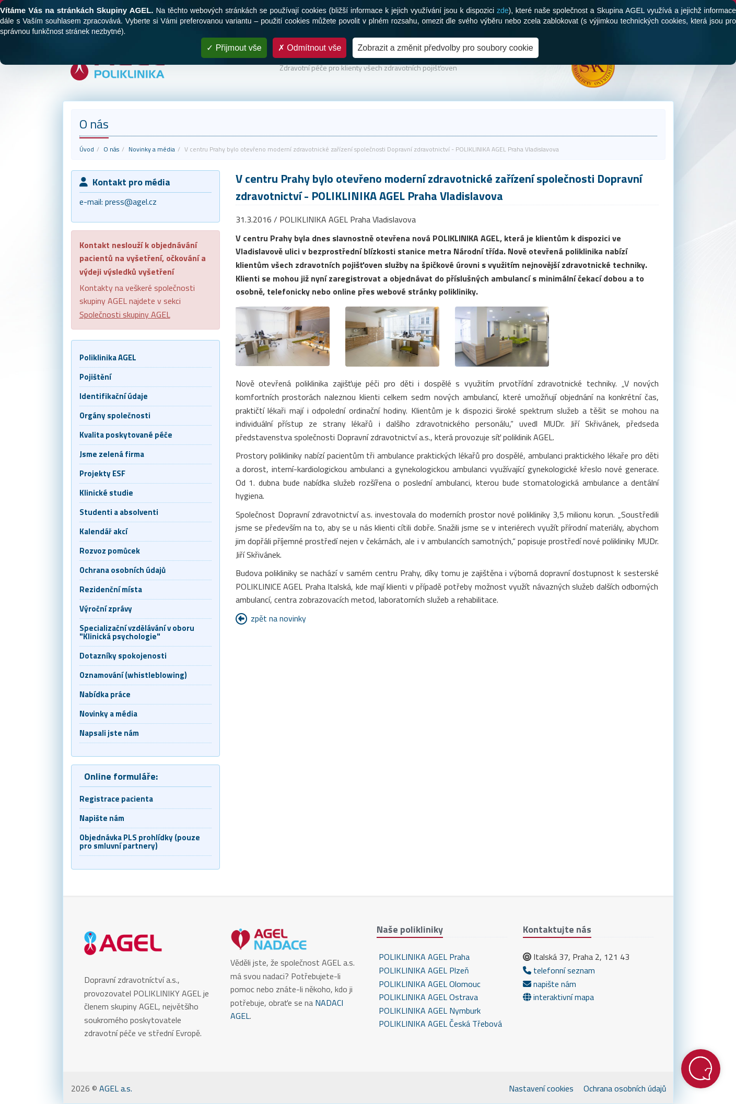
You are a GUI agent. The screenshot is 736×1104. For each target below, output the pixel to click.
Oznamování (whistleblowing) (133, 675)
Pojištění (95, 377)
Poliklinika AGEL (107, 357)
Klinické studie (106, 493)
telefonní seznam (559, 970)
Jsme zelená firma (111, 454)
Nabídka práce (105, 694)
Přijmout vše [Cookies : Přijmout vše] (233, 47)
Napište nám (101, 818)
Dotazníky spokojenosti (123, 656)
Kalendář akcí (103, 531)
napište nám (549, 984)
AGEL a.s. (115, 1088)
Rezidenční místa (110, 589)
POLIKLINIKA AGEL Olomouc (429, 984)
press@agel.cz (131, 201)
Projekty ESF (102, 473)
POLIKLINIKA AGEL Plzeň (423, 970)
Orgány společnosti (114, 415)
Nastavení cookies (541, 1088)
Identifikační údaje (113, 396)
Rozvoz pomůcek (109, 551)
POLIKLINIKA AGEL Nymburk (429, 1010)
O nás (111, 149)
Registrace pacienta (116, 799)
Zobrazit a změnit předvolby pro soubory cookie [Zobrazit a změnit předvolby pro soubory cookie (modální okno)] (445, 47)
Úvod (86, 149)
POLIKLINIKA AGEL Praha (423, 956)
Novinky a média (151, 149)
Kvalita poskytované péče (125, 435)
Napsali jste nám (109, 733)
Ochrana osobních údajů (122, 570)
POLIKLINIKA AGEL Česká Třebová (439, 1023)
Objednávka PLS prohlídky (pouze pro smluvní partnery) (139, 841)
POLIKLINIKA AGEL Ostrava (427, 997)
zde (503, 10)
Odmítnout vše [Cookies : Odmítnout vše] (310, 47)
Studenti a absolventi (118, 512)
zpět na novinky (278, 618)
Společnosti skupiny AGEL (124, 314)
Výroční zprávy (105, 609)
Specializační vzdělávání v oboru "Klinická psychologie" (136, 632)
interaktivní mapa (558, 997)
